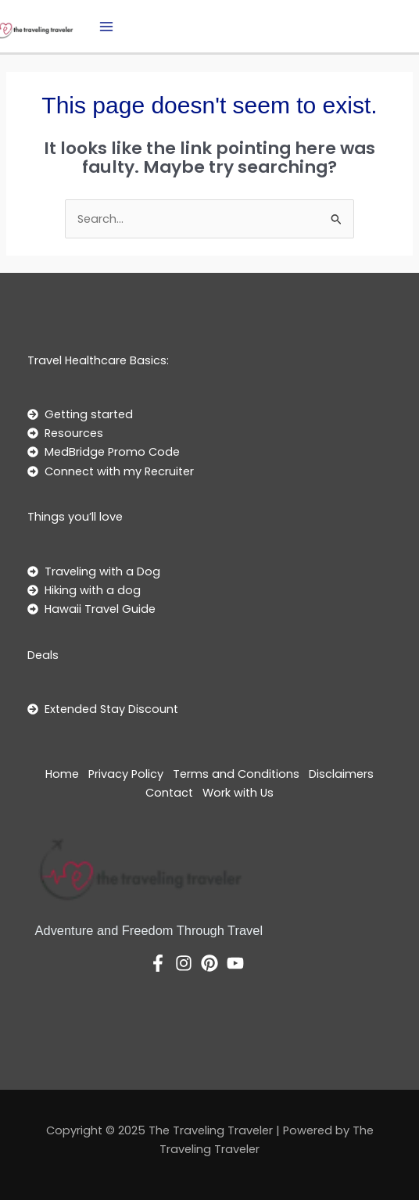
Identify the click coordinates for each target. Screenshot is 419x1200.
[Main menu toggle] (106, 26)
